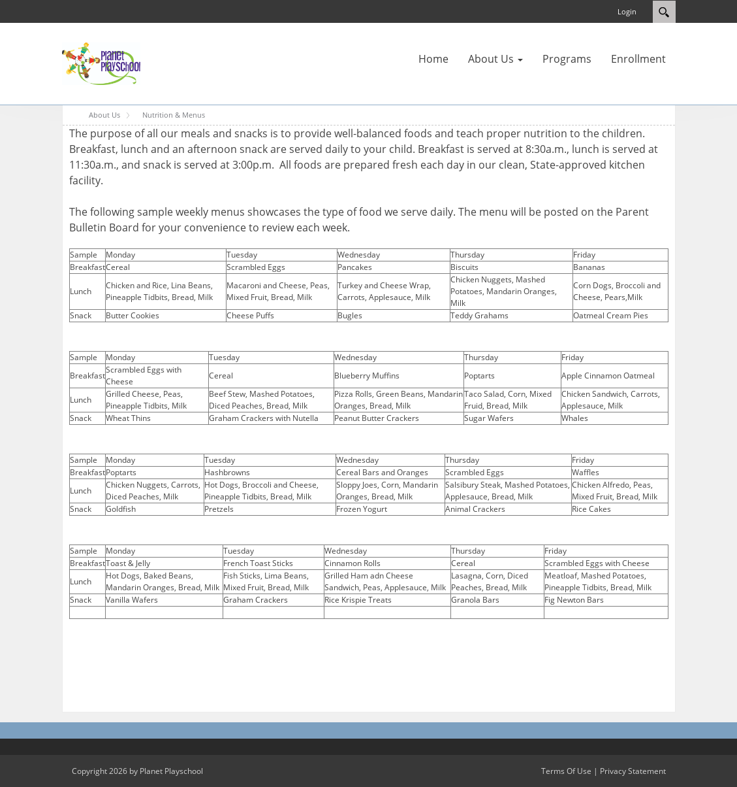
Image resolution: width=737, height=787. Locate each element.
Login (627, 11)
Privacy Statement (633, 771)
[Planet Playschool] (101, 63)
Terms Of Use (566, 771)
